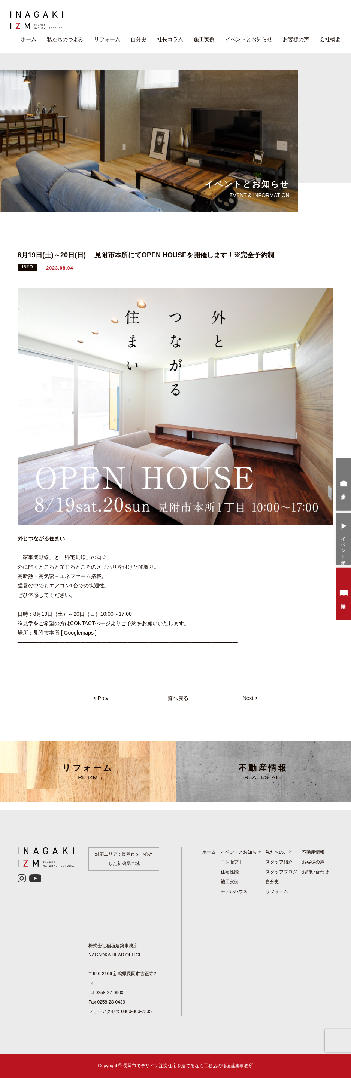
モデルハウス (234, 891)
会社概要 (330, 39)
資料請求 (343, 594)
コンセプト (232, 861)
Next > (250, 698)
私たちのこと (279, 852)
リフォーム (107, 39)
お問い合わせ (315, 872)
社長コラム (170, 39)
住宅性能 (230, 872)
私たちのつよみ (65, 39)
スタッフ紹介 (279, 861)
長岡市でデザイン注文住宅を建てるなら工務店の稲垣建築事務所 (188, 1065)
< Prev (100, 698)
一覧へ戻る (175, 698)
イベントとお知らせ (248, 39)
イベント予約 (343, 540)
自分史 (138, 39)
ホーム (28, 39)
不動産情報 (263, 771)
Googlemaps (79, 633)
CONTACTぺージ (90, 623)
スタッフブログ (281, 872)
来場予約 (343, 485)
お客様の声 (296, 39)
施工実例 (204, 39)
